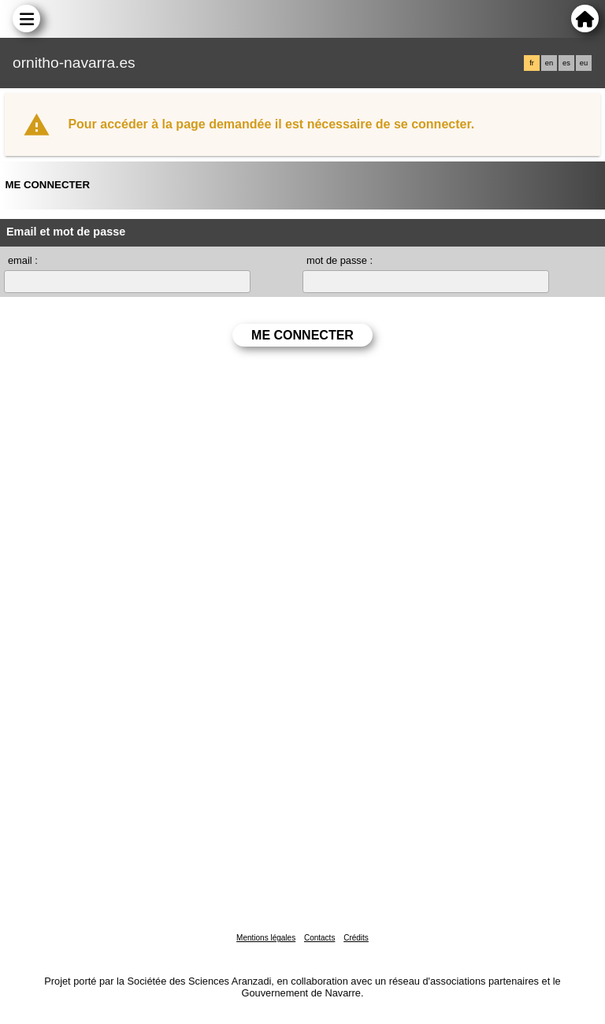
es (566, 63)
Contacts (319, 937)
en (549, 63)
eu (584, 63)
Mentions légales (265, 937)
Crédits (356, 937)
